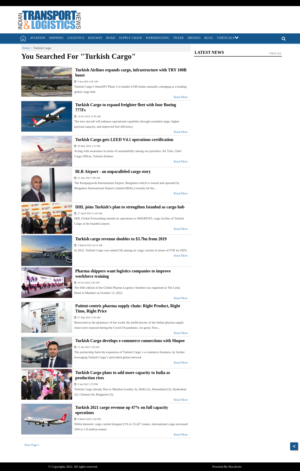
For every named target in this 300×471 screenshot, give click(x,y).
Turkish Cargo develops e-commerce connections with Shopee (130, 340)
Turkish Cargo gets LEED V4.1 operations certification (124, 139)
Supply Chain (130, 37)
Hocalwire (235, 466)
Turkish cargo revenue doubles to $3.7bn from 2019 (121, 239)
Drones (194, 37)
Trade (178, 37)
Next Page (31, 445)
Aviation (37, 37)
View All (275, 53)
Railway (95, 37)
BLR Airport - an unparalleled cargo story (113, 171)
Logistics (76, 37)
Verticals (228, 37)
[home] (23, 38)
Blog (208, 37)
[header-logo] (49, 19)
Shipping (56, 37)
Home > (27, 48)
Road (110, 37)
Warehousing (158, 37)
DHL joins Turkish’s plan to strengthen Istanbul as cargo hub (129, 207)
